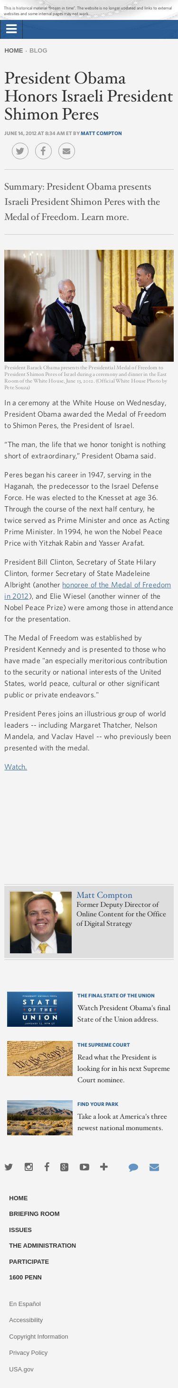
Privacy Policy (28, 1352)
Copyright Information (38, 1336)
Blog (38, 50)
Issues (20, 1229)
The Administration (42, 1245)
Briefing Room (34, 1213)
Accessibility (26, 1320)
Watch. (15, 766)
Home (13, 50)
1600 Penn (25, 1277)
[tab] (11, 29)
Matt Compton (101, 133)
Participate (29, 1261)
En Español (25, 1303)
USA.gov (21, 1369)
